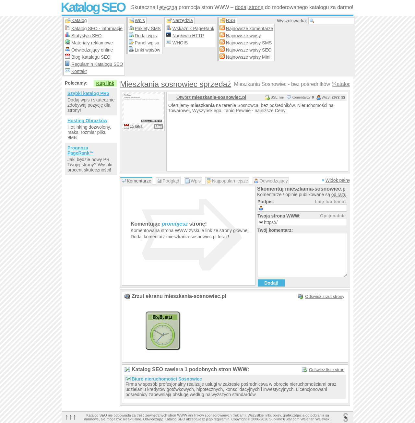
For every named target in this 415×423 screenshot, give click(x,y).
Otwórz (211, 97)
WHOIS (180, 42)
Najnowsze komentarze (249, 28)
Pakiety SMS (148, 28)
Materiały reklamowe (92, 42)
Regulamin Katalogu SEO (97, 64)
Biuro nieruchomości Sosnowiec (167, 379)
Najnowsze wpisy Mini (248, 57)
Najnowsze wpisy (243, 35)
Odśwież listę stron (326, 369)
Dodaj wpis (146, 35)
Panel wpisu (147, 42)
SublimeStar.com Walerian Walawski (299, 419)
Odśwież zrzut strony (324, 296)
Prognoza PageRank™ (80, 150)
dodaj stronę (249, 7)
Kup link (105, 83)
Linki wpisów (147, 50)
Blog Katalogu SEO (91, 57)
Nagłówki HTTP (188, 35)
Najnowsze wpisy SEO (249, 50)
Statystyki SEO (86, 35)
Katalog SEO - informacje (97, 28)
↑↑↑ (71, 416)
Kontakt (79, 71)
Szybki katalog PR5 (88, 93)
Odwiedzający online (92, 50)
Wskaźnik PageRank (193, 28)
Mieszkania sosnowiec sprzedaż (175, 84)
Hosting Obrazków (87, 120)
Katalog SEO (93, 7)
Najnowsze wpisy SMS (249, 42)
